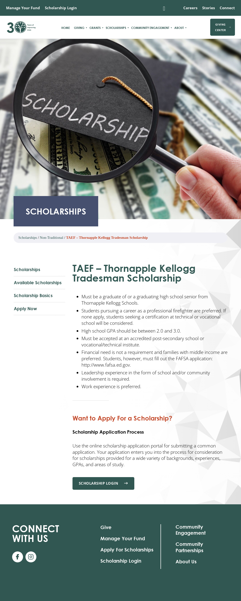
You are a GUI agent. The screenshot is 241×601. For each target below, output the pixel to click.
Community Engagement (150, 27)
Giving (79, 27)
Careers (190, 7)
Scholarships (116, 27)
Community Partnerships (189, 547)
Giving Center (223, 27)
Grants (95, 27)
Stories (208, 7)
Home (65, 27)
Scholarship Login (61, 7)
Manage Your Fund (23, 7)
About (179, 27)
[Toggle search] (164, 8)
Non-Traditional (51, 238)
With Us (35, 533)
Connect (227, 7)
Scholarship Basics (33, 295)
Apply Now (25, 308)
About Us (186, 561)
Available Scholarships (38, 282)
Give (106, 527)
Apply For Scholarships (126, 549)
